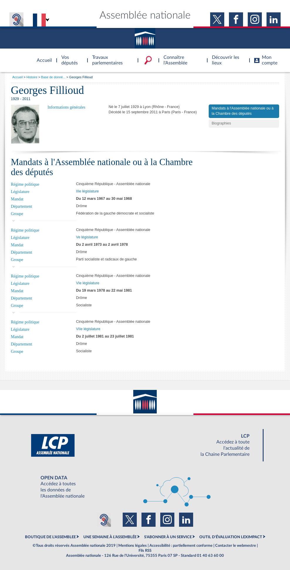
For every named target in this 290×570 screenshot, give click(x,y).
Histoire (31, 77)
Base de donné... (53, 77)
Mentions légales (132, 545)
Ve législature (87, 237)
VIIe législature (88, 329)
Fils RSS (145, 550)
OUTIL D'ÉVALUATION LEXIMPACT (230, 537)
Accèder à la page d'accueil (42, 57)
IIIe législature (87, 191)
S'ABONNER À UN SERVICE (168, 537)
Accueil (17, 77)
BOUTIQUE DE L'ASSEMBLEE (50, 537)
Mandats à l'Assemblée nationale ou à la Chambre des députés (243, 111)
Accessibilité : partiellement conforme (181, 545)
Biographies (221, 123)
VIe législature (87, 283)
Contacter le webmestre (235, 545)
